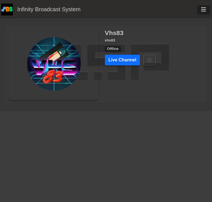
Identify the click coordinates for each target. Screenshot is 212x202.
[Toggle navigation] (203, 9)
